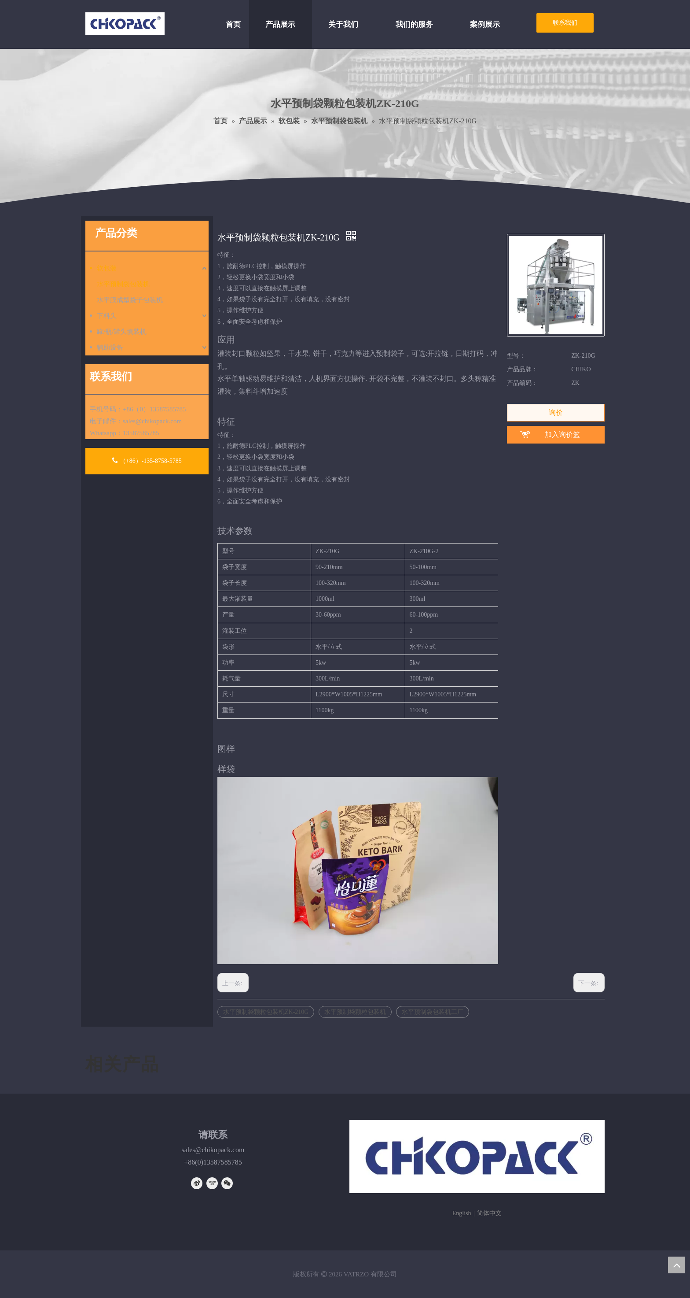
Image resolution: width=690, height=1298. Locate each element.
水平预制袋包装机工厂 (432, 1012)
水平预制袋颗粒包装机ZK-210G (265, 1012)
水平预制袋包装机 (123, 284)
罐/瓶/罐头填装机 (122, 331)
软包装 (107, 268)
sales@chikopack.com (152, 421)
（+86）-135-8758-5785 (146, 460)
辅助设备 (110, 347)
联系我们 (565, 22)
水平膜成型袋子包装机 (130, 299)
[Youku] (212, 1183)
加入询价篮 (562, 434)
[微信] (227, 1183)
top (676, 1265)
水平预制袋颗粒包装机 (355, 1012)
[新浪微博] (196, 1183)
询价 (556, 412)
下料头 (107, 315)
